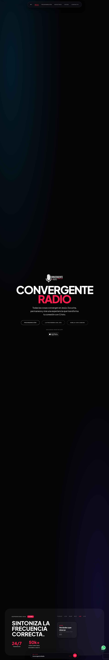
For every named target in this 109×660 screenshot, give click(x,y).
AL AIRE (30, 617)
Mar (70, 617)
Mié (75, 617)
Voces (66, 4)
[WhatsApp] (103, 648)
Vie (84, 617)
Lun (65, 617)
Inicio (37, 4)
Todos (59, 617)
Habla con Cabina (77, 323)
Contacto (75, 4)
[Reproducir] (75, 655)
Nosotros (58, 4)
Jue (80, 617)
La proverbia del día (53, 323)
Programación (46, 4)
